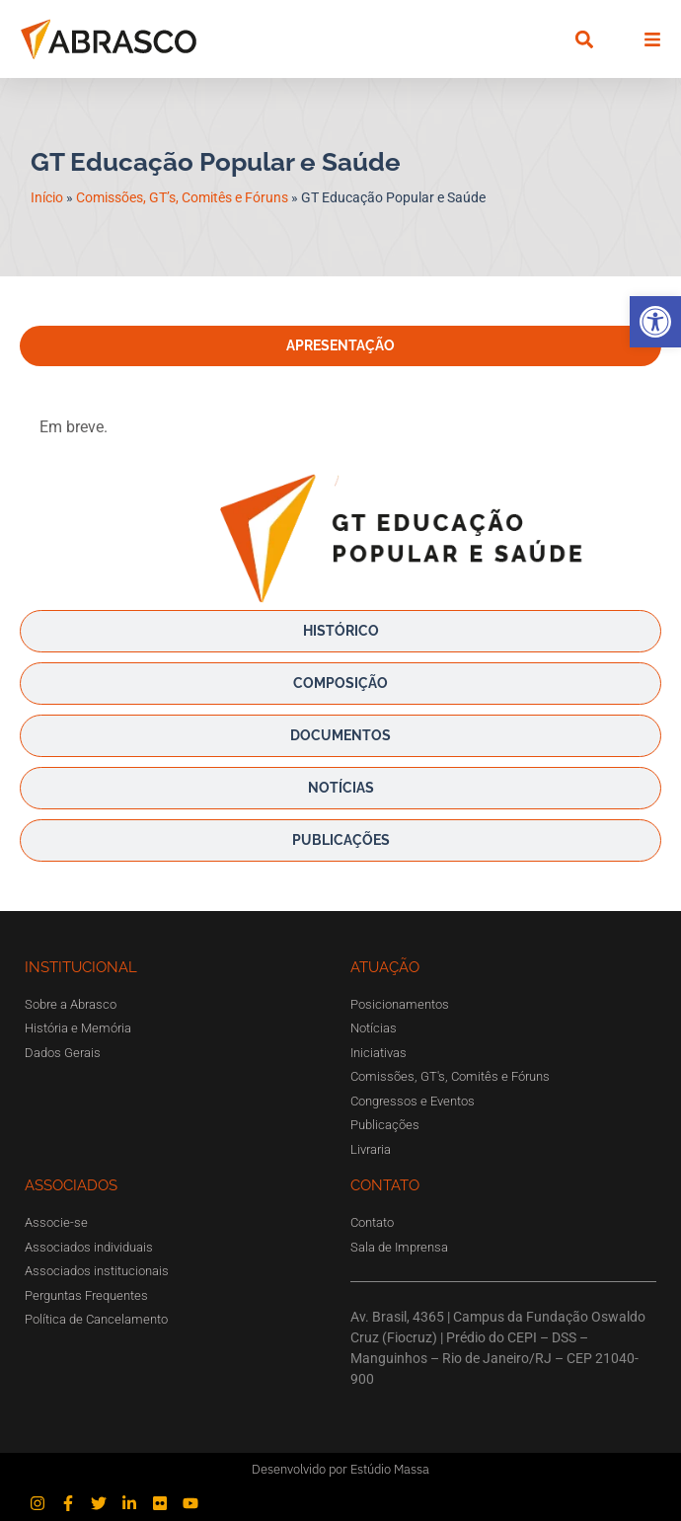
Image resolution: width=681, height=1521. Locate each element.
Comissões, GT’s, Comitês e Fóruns (182, 197)
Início (47, 197)
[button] (655, 321)
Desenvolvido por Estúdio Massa (340, 1469)
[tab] (340, 346)
